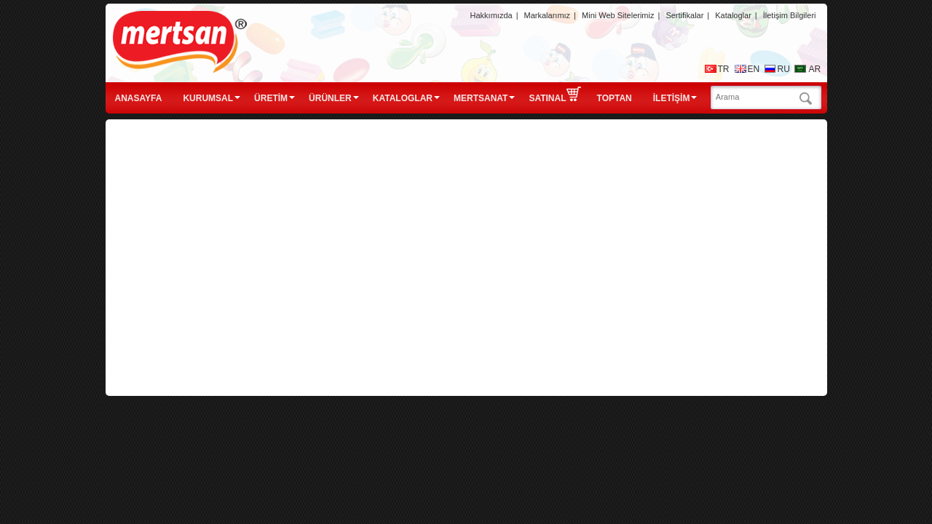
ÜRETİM (271, 98)
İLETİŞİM (671, 98)
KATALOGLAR (403, 98)
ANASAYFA (138, 98)
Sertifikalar (684, 15)
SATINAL (554, 94)
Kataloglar (733, 15)
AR (815, 69)
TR (724, 69)
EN (754, 69)
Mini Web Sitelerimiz (618, 15)
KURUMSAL (208, 98)
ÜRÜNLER (330, 98)
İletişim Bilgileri (789, 15)
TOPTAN (614, 98)
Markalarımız (547, 15)
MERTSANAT (481, 98)
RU (784, 69)
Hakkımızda (491, 15)
